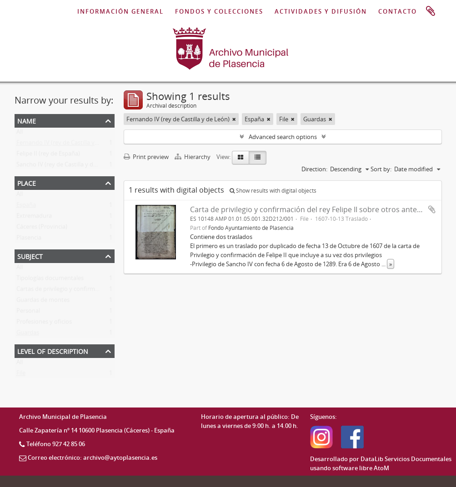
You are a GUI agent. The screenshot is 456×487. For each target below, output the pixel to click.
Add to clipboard (431, 209)
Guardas (27, 334)
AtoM (381, 468)
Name (26, 120)
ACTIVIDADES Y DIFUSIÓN (321, 11)
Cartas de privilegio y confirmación (63, 291)
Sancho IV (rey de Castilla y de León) (64, 166)
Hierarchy (193, 157)
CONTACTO (397, 11)
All (19, 133)
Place (26, 182)
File (20, 375)
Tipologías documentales (50, 280)
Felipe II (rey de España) (48, 155)
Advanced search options (283, 137)
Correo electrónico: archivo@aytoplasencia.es (92, 457)
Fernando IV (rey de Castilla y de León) (68, 144)
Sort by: (381, 169)
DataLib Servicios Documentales (406, 459)
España (26, 207)
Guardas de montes (43, 302)
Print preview (146, 157)
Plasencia (28, 239)
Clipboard (430, 11)
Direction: (314, 169)
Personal (28, 312)
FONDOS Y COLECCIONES (219, 11)
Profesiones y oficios (44, 323)
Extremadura (34, 218)
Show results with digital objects (273, 190)
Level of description (52, 350)
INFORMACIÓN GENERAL (120, 11)
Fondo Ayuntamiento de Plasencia (251, 227)
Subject (30, 255)
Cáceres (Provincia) (41, 228)
